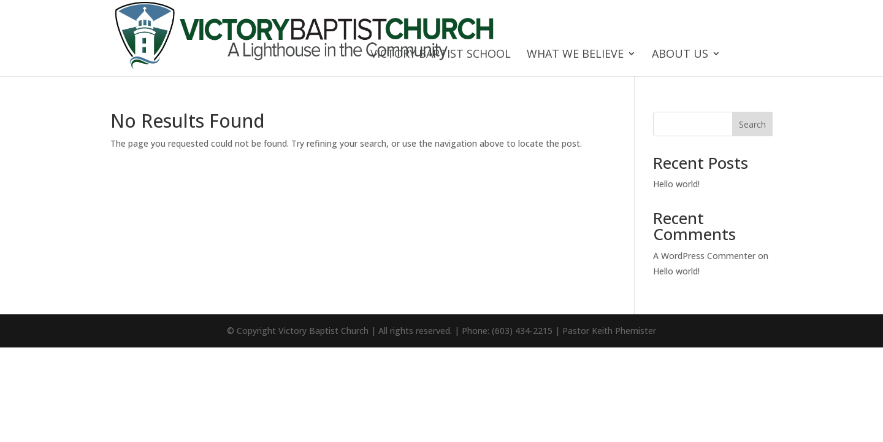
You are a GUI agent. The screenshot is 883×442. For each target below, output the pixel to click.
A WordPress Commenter (704, 256)
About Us (680, 55)
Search (752, 124)
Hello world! (676, 184)
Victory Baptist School (440, 55)
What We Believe (575, 55)
